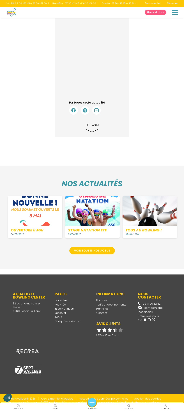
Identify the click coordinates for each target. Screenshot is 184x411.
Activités (60, 304)
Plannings (102, 309)
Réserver (60, 313)
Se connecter (153, 3)
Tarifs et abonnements (111, 304)
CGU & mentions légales (57, 398)
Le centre (61, 300)
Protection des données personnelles (103, 398)
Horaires (101, 300)
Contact (101, 313)
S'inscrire (172, 3)
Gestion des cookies (147, 398)
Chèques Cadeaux (67, 321)
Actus (58, 317)
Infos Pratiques (64, 309)
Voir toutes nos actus (92, 250)
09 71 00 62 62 (149, 304)
